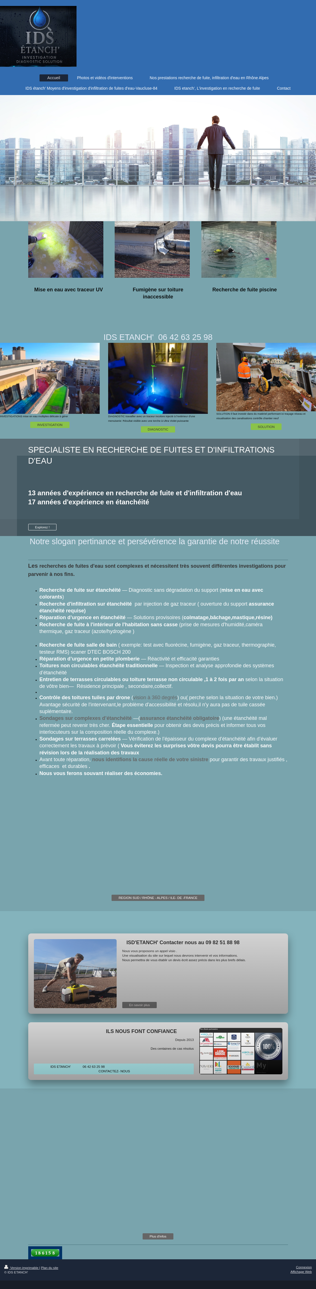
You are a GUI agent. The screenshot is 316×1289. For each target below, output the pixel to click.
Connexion (304, 1267)
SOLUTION (266, 427)
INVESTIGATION (49, 425)
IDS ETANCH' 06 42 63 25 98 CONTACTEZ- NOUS (113, 1069)
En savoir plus (139, 1005)
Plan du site (49, 1267)
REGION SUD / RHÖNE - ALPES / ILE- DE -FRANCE (158, 897)
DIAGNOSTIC (158, 429)
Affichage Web (301, 1271)
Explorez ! (42, 527)
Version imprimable (21, 1267)
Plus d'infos (158, 1236)
